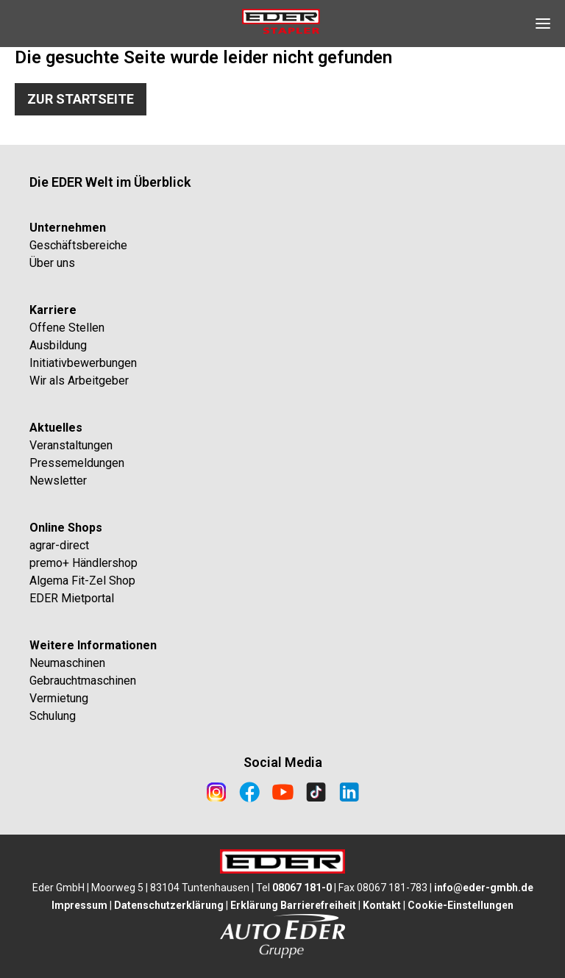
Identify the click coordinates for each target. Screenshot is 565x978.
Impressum (79, 905)
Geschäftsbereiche (78, 245)
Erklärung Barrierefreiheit (293, 905)
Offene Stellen (66, 328)
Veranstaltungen (71, 445)
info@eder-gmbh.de (483, 887)
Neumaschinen (67, 663)
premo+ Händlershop (83, 563)
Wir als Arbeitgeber (79, 381)
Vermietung (58, 698)
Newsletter (58, 481)
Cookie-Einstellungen (461, 905)
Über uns (52, 263)
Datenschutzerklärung (169, 905)
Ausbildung (58, 345)
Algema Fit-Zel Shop (82, 581)
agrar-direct (59, 545)
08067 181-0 (302, 887)
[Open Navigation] (543, 23)
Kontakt (382, 905)
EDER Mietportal (71, 598)
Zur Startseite (80, 99)
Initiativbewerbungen (83, 363)
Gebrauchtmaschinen (82, 681)
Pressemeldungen (76, 463)
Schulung (52, 716)
